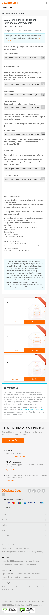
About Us (11, 601)
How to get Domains (32, 561)
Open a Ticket (10, 470)
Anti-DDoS (26, 548)
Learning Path (24, 564)
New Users (33, 564)
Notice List (36, 601)
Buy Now (35, 322)
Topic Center (6, 574)
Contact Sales (20, 456)
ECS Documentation (17, 561)
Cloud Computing (17, 574)
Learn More (14, 322)
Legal (29, 601)
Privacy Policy (21, 601)
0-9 (13, 590)
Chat (7, 456)
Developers (36, 574)
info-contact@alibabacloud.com (32, 410)
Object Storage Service (9, 552)
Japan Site (5, 561)
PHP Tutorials (25, 577)
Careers (4, 601)
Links (43, 601)
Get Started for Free (13, 440)
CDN (20, 548)
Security (40, 552)
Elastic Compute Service (10, 548)
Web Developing (7, 577)
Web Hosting (31, 552)
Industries (27, 574)
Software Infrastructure (10, 564)
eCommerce (22, 552)
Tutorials (17, 577)
